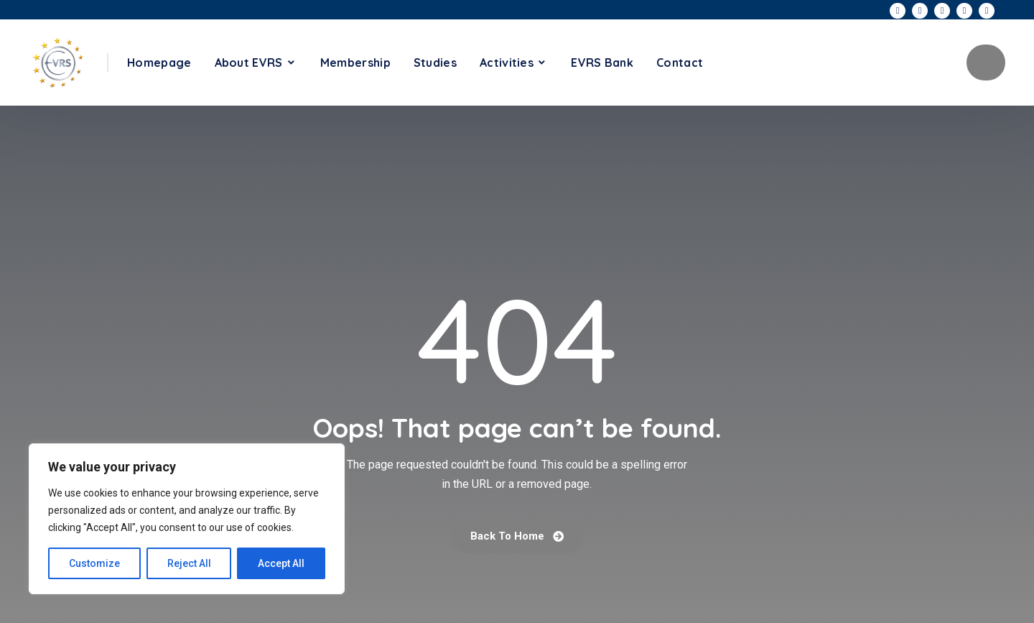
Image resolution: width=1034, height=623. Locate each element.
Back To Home (517, 536)
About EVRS (249, 62)
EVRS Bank (602, 62)
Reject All (189, 563)
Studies (435, 62)
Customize (94, 563)
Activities (507, 62)
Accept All (281, 563)
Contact (679, 62)
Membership (355, 62)
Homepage (159, 62)
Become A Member (986, 62)
